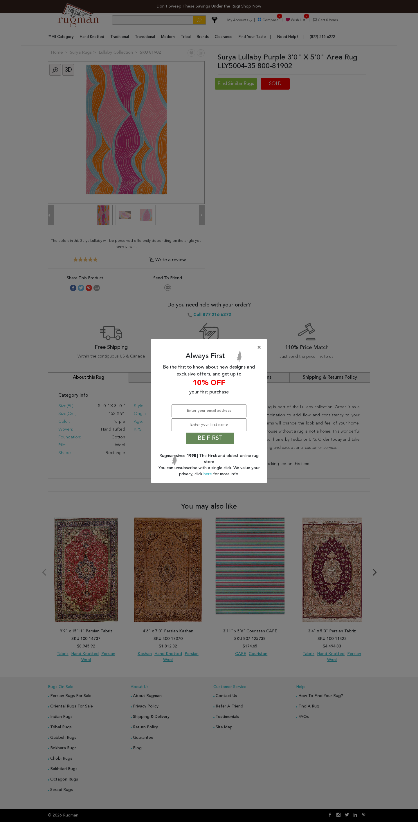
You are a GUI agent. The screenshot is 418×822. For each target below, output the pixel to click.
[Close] (210, 348)
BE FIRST (210, 438)
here (208, 474)
